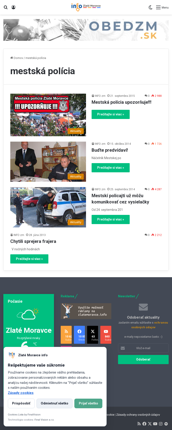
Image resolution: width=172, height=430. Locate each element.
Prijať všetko (88, 403)
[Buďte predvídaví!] (48, 162)
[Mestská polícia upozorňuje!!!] (48, 115)
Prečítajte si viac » (110, 114)
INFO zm (100, 95)
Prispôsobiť (21, 403)
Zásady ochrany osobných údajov (138, 414)
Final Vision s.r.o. (44, 419)
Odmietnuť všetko (54, 403)
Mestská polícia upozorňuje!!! (121, 102)
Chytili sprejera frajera (33, 241)
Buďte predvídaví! (110, 150)
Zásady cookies (21, 393)
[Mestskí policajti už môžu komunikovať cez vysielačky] (48, 207)
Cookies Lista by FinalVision (24, 414)
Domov (16, 58)
